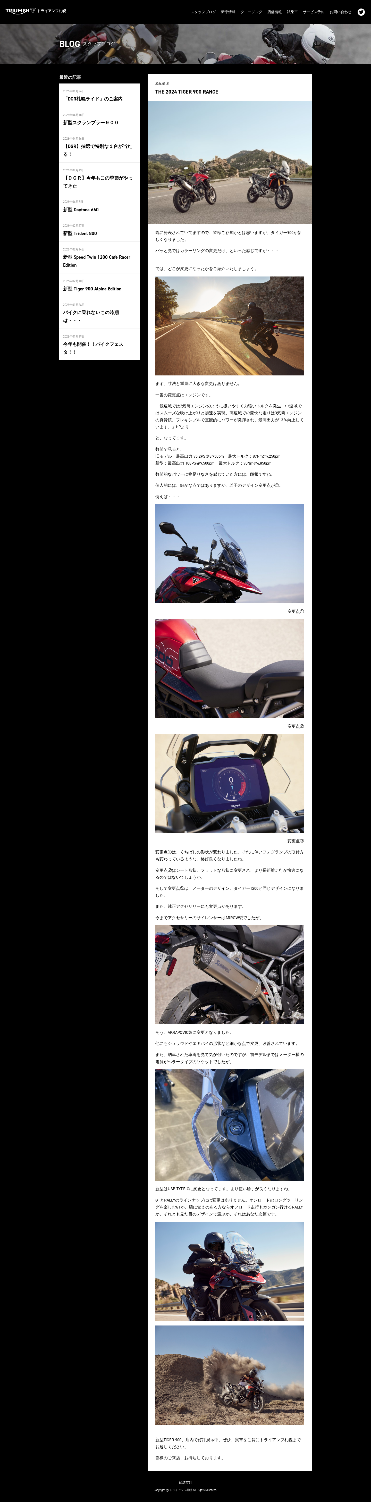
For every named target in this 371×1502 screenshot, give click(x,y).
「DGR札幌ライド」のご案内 (93, 99)
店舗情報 (274, 12)
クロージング (251, 12)
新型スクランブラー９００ (91, 123)
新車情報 (228, 12)
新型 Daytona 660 (81, 210)
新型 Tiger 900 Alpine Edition (92, 289)
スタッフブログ (203, 12)
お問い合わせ (340, 12)
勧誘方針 (185, 1482)
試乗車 (292, 12)
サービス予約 (314, 12)
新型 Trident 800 (80, 233)
